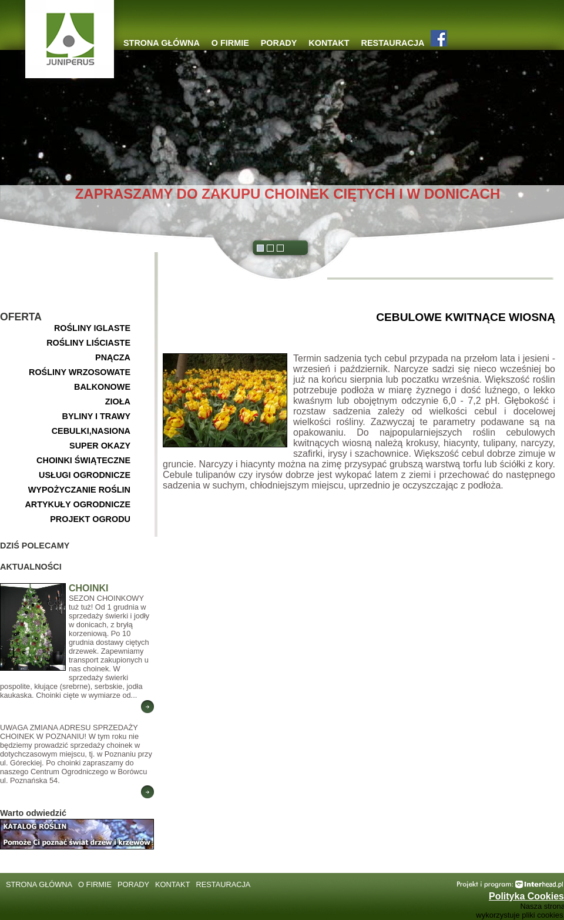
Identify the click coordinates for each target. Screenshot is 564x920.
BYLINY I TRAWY (96, 416)
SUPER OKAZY (99, 445)
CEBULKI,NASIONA (91, 431)
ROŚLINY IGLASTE (92, 328)
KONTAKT (328, 43)
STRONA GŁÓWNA (161, 43)
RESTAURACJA (393, 43)
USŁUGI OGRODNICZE (84, 475)
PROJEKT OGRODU (90, 519)
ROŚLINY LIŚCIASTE (88, 342)
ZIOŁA (117, 401)
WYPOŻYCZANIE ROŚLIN (79, 489)
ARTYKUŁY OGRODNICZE (77, 504)
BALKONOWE (102, 387)
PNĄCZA (112, 357)
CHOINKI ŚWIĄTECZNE (83, 460)
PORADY (279, 43)
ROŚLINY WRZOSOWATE (79, 372)
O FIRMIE (230, 43)
